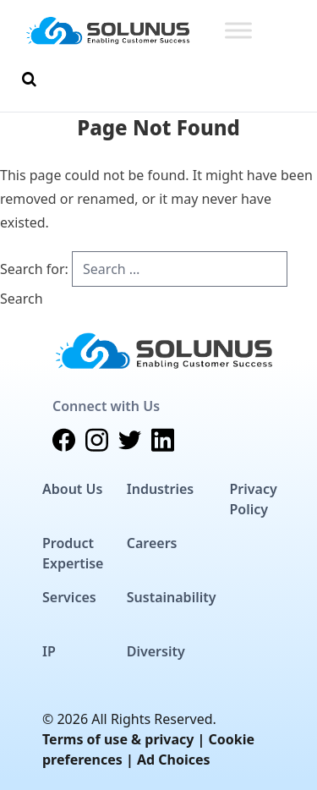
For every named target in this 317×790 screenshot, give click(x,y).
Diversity (156, 651)
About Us (72, 489)
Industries (160, 489)
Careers (152, 543)
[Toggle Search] (29, 79)
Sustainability (171, 597)
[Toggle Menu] (238, 30)
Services (69, 597)
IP (49, 651)
